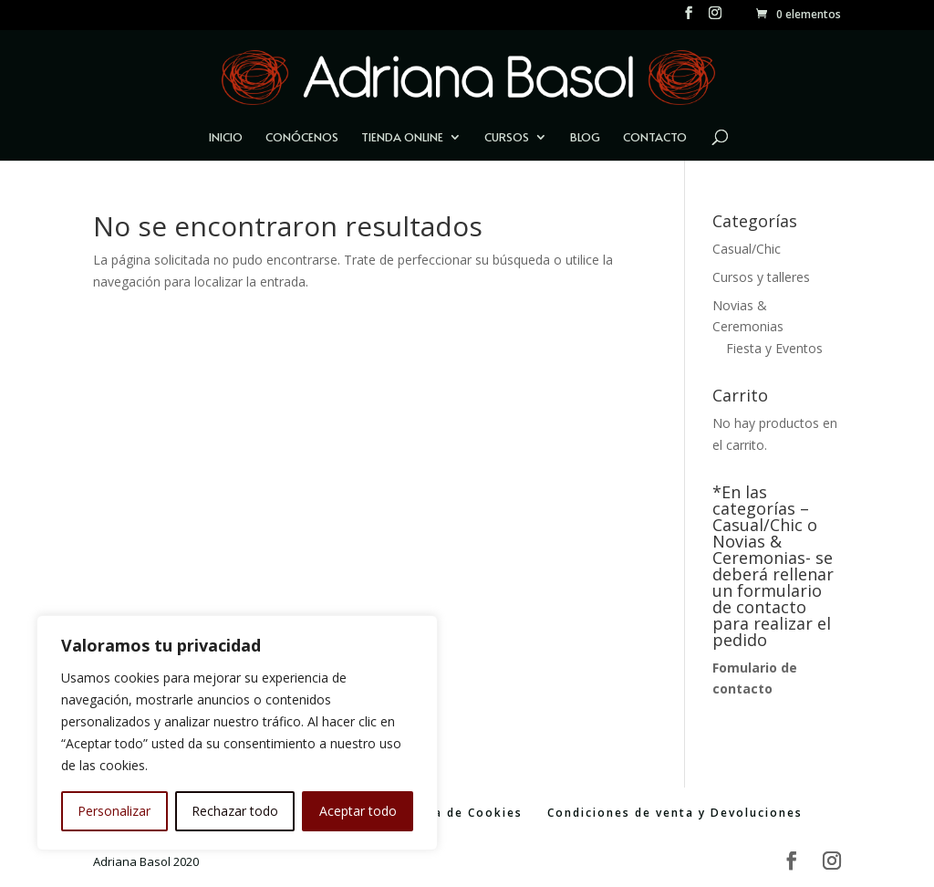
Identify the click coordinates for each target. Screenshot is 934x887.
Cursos (506, 137)
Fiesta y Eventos (774, 348)
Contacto (655, 137)
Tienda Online (402, 137)
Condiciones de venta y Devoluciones (675, 812)
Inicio (226, 137)
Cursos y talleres (761, 277)
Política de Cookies (456, 812)
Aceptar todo (358, 810)
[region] (237, 732)
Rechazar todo (235, 810)
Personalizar (114, 810)
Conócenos (301, 137)
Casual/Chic (746, 248)
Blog (585, 137)
